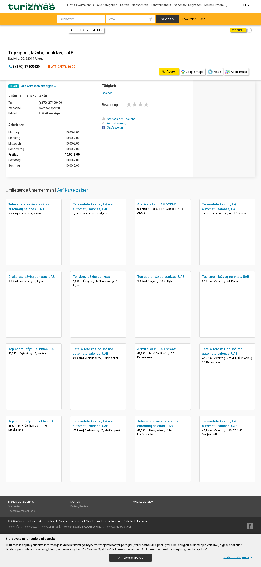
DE (246, 5)
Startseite (14, 506)
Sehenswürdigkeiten (188, 5)
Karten (124, 5)
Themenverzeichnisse (21, 510)
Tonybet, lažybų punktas (91, 277)
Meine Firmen (215, 5)
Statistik (128, 521)
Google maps (192, 72)
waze (214, 72)
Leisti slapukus (130, 557)
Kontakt (50, 521)
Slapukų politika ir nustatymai (103, 521)
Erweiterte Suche (193, 19)
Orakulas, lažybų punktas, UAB (31, 277)
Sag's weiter (112, 127)
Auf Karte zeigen (73, 190)
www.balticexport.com (120, 526)
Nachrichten (140, 5)
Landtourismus (161, 5)
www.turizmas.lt (51, 526)
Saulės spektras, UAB (30, 521)
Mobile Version (143, 501)
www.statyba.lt (72, 526)
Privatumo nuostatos (70, 521)
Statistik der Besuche (119, 119)
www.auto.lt (31, 526)
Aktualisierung (114, 123)
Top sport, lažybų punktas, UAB (161, 277)
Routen (83, 506)
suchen (167, 19)
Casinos (107, 93)
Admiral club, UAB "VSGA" (156, 204)
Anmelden (142, 521)
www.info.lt (15, 526)
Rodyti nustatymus (238, 557)
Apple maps (236, 72)
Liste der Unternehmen (86, 30)
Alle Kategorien (107, 5)
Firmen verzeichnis (80, 5)
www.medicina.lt (94, 526)
